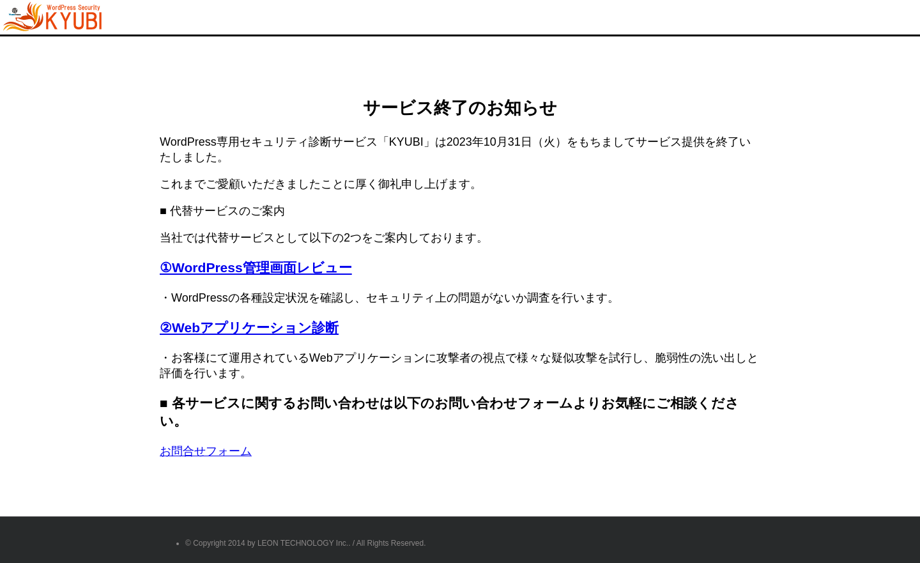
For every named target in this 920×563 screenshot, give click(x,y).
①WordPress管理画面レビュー (256, 267)
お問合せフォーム (206, 451)
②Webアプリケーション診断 (249, 327)
